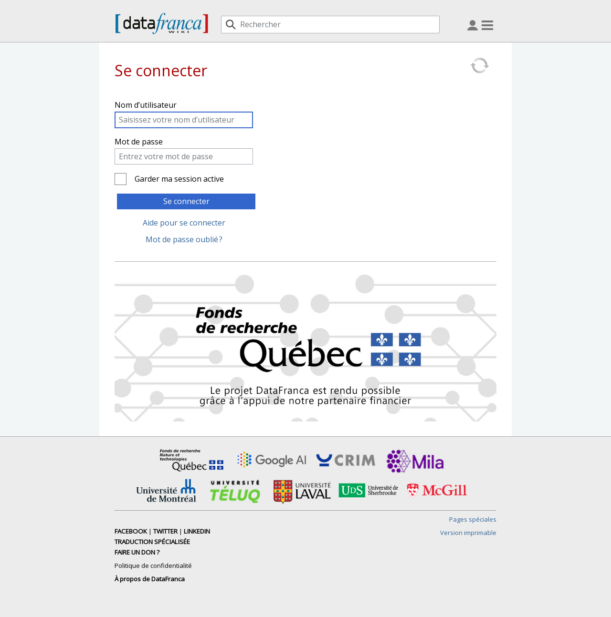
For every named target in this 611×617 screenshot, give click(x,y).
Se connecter (186, 201)
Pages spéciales (472, 519)
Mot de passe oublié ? (184, 239)
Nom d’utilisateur (146, 105)
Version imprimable (468, 532)
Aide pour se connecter (184, 222)
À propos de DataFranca (150, 579)
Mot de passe (139, 141)
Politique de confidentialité (153, 565)
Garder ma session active (179, 179)
